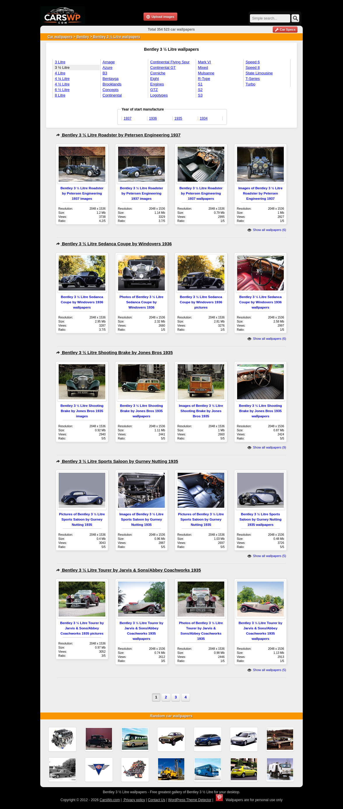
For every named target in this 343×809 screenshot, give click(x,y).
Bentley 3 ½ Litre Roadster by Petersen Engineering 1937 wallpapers (200, 193)
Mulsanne (206, 73)
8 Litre (60, 95)
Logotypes (159, 95)
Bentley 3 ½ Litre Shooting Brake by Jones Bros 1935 (114, 352)
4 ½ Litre (62, 84)
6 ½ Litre (62, 89)
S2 (200, 89)
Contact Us (156, 800)
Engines (157, 84)
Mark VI (204, 62)
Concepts (111, 89)
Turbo (250, 84)
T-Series (253, 78)
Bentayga (111, 78)
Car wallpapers (60, 37)
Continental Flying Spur (170, 62)
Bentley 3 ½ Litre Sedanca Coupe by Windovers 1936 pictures (201, 302)
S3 (200, 95)
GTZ (154, 89)
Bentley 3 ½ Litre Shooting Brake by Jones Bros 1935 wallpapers (141, 411)
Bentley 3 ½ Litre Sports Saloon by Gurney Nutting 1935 (117, 461)
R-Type (204, 78)
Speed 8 (253, 67)
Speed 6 (253, 62)
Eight (154, 78)
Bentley (82, 37)
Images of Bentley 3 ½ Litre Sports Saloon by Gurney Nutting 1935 (141, 519)
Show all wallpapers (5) (266, 556)
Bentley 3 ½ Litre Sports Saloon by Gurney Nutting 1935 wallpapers (260, 519)
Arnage (109, 62)
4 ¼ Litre (62, 78)
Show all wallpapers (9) (266, 447)
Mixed (203, 67)
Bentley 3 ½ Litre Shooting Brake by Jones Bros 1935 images (81, 411)
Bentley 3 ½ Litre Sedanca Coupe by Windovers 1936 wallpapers (82, 302)
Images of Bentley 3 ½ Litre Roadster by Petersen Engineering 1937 (260, 193)
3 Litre (60, 62)
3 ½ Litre (62, 67)
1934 (204, 118)
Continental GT (163, 67)
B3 (105, 73)
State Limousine (259, 73)
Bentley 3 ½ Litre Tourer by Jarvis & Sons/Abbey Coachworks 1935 (128, 570)
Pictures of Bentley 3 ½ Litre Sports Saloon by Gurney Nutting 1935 (82, 519)
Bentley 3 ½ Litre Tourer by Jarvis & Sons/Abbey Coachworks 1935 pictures (82, 628)
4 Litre (60, 73)
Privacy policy (134, 800)
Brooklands (112, 84)
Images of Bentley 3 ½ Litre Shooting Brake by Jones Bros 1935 (201, 411)
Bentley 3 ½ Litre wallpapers (116, 37)
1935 (178, 118)
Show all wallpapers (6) (266, 230)
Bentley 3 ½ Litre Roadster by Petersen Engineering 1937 (118, 134)
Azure (108, 67)
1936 (153, 118)
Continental (112, 95)
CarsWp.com (110, 800)
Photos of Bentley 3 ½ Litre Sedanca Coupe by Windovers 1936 (142, 302)
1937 (128, 118)
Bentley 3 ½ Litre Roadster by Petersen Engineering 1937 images (81, 193)
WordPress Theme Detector (189, 800)
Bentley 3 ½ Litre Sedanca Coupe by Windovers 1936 (114, 243)
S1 (200, 84)
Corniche (157, 73)
